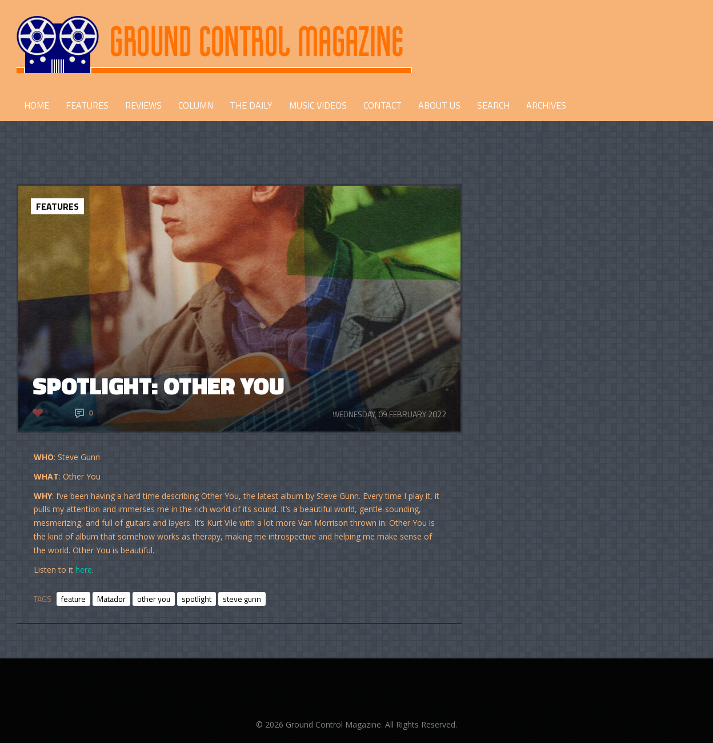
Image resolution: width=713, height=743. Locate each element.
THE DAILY (251, 105)
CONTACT (382, 105)
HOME (36, 105)
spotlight (196, 599)
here (83, 569)
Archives (546, 105)
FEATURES (87, 105)
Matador (111, 599)
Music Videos (318, 105)
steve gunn (242, 599)
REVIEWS (143, 105)
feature (73, 599)
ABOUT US (439, 105)
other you (153, 599)
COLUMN (195, 105)
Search (493, 105)
